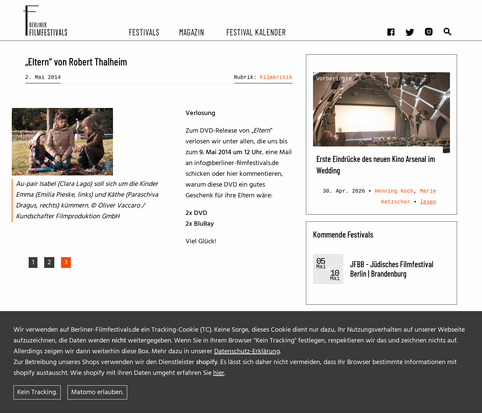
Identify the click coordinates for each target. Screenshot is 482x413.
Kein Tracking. (37, 392)
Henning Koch (394, 191)
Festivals (144, 31)
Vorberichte (334, 79)
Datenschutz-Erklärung (247, 351)
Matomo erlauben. (97, 392)
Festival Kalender (256, 31)
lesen (428, 202)
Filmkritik (276, 78)
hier (218, 373)
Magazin (191, 31)
